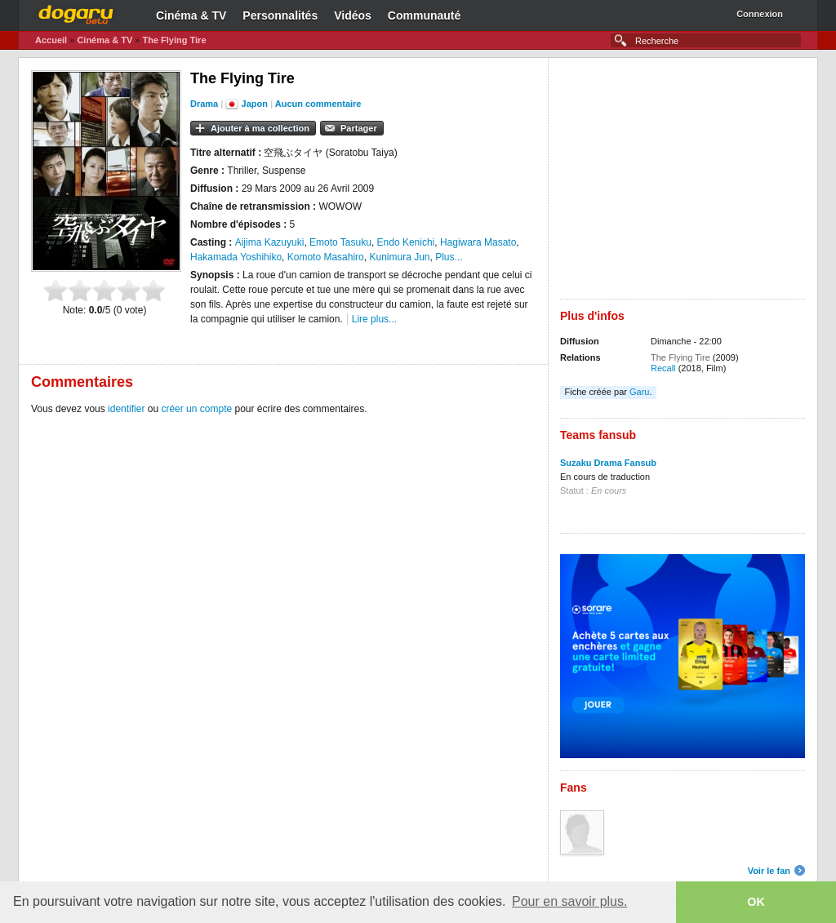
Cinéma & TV (191, 15)
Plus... (448, 257)
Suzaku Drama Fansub (608, 463)
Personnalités (280, 15)
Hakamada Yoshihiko (236, 257)
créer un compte (196, 409)
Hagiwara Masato (478, 242)
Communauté (424, 15)
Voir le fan (769, 871)
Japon (255, 104)
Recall (663, 368)
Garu (639, 392)
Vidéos (352, 15)
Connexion (759, 14)
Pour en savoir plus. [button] (569, 901)
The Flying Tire (174, 40)
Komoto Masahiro (325, 257)
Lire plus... (374, 319)
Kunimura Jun (399, 257)
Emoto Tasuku (340, 242)
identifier (126, 409)
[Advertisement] (682, 184)
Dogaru (76, 12)
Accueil (51, 40)
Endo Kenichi (406, 242)
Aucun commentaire (318, 104)
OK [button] (756, 901)
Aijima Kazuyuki (270, 242)
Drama (204, 104)
